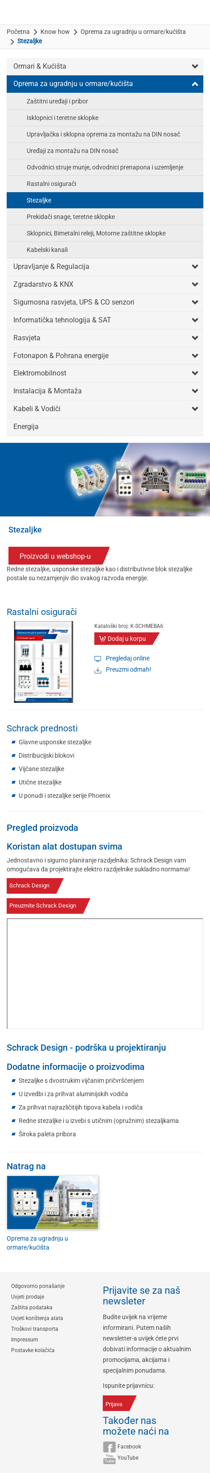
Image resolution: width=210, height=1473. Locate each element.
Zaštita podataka (31, 1307)
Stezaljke (39, 200)
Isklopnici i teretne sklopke (62, 117)
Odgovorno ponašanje (38, 1286)
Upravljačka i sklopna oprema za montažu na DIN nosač (103, 134)
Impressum (24, 1340)
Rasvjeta (26, 338)
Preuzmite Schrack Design (42, 905)
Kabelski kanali (47, 249)
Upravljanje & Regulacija (51, 266)
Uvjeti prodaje (27, 1297)
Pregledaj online (127, 658)
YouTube (127, 1458)
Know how (55, 31)
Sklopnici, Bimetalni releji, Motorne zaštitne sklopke (96, 233)
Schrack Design (29, 885)
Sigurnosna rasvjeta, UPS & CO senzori (73, 302)
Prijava (113, 1404)
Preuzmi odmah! (128, 669)
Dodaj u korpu (127, 638)
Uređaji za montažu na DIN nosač (72, 150)
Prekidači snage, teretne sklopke (71, 216)
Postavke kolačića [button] (33, 1350)
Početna (18, 31)
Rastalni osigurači (51, 183)
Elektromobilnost (39, 373)
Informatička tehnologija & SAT (62, 320)
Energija (26, 426)
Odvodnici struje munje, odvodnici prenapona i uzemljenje (105, 167)
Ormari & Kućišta (39, 66)
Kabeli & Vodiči (37, 408)
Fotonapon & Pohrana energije (61, 355)
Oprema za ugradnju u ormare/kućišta (133, 31)
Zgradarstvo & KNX (43, 284)
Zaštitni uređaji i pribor (57, 101)
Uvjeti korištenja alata (37, 1318)
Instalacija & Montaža (47, 391)
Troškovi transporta (34, 1329)
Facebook (129, 1447)
